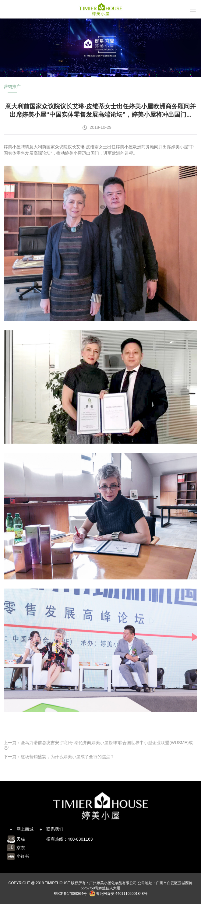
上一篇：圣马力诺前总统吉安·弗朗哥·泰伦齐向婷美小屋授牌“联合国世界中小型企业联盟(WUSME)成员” (98, 745)
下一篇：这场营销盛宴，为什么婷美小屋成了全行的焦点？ (59, 756)
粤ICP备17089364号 (70, 894)
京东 (20, 847)
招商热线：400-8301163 (69, 839)
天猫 (20, 839)
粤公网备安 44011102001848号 (118, 893)
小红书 (22, 856)
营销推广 (12, 86)
